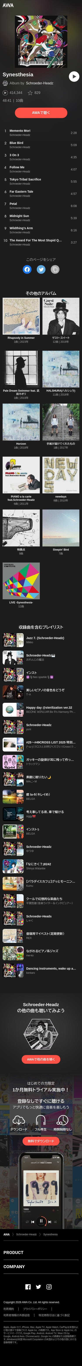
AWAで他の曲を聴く (41, 1059)
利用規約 (8, 1309)
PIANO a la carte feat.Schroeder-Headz (21, 498)
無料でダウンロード (41, 1141)
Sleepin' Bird (61, 549)
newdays (60, 496)
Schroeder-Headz (39, 83)
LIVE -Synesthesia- (21, 602)
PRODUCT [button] (13, 1252)
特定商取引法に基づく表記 (54, 1315)
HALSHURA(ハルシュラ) (61, 390)
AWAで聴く (41, 113)
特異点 (21, 549)
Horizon (21, 443)
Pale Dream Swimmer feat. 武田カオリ (21, 392)
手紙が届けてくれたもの (61, 443)
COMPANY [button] (14, 1266)
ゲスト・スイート (61, 337)
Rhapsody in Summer (21, 337)
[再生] (74, 76)
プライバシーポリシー (35, 1309)
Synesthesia (50, 1234)
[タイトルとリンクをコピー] (55, 269)
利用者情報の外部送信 (16, 1315)
